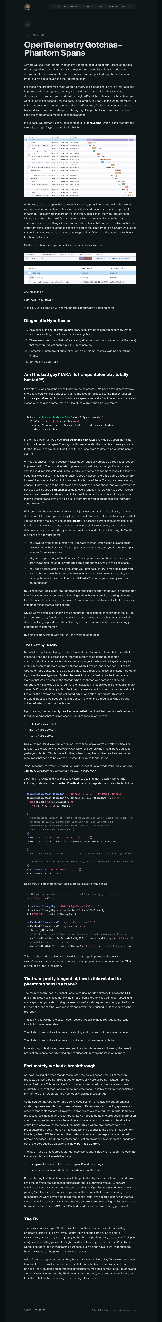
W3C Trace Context (86, 1143)
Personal (127, 6)
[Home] (27, 7)
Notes (86, 6)
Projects (112, 6)
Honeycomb (94, 123)
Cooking (98, 6)
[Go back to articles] (27, 24)
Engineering (71, 6)
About (57, 6)
